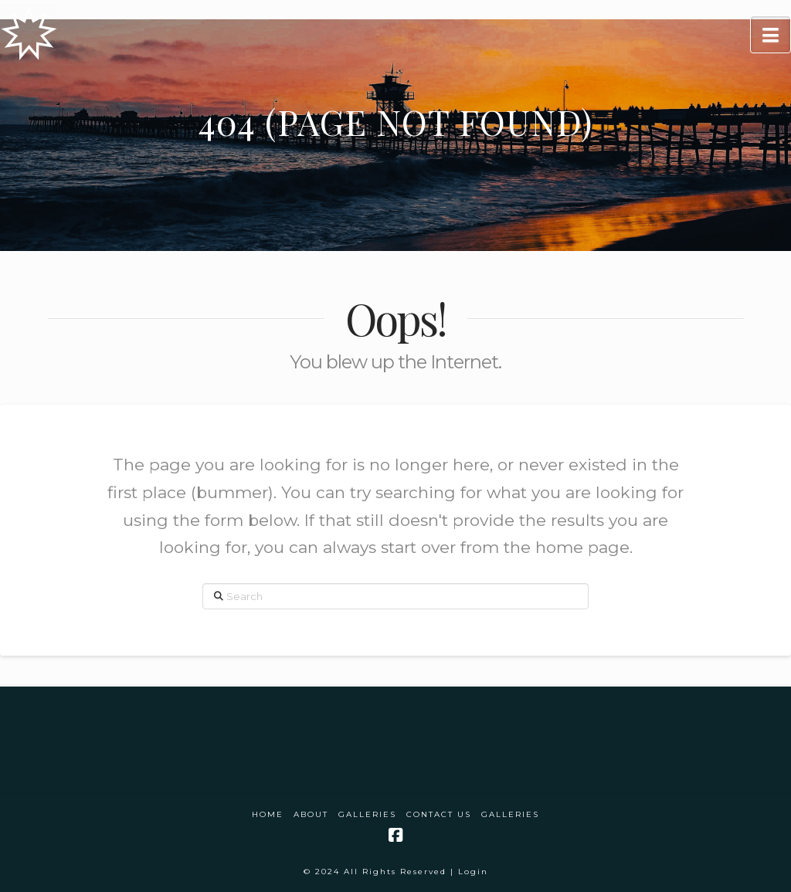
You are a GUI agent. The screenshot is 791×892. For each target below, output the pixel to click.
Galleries (367, 814)
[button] (770, 34)
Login (473, 872)
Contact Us (438, 814)
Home (267, 814)
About (311, 814)
